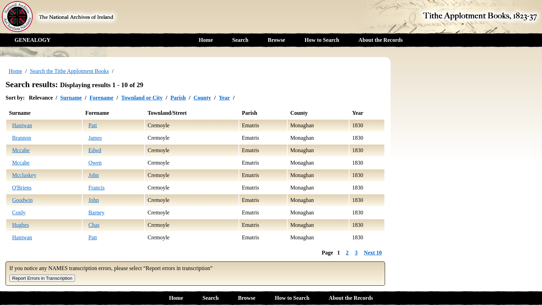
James (95, 138)
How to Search (322, 40)
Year (224, 98)
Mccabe (21, 150)
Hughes (20, 225)
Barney (96, 212)
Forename (101, 98)
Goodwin (22, 200)
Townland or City (141, 98)
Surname (71, 98)
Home (206, 40)
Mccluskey (24, 175)
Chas (94, 225)
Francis (96, 188)
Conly (19, 212)
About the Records (380, 40)
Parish (178, 98)
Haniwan (22, 125)
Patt (92, 125)
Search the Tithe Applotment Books (69, 71)
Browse (276, 40)
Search (240, 40)
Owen (95, 163)
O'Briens (21, 188)
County (202, 98)
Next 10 (373, 253)
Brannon (21, 138)
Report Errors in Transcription (42, 278)
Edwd (94, 150)
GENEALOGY (32, 40)
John (93, 175)
